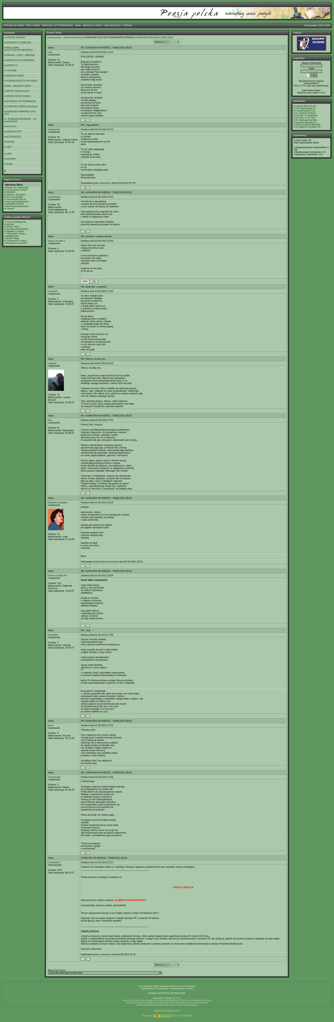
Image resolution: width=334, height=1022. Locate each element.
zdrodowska (54, 197)
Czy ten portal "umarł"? (17, 190)
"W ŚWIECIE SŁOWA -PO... (308, 127)
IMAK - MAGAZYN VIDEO (88, 25)
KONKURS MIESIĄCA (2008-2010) (155, 37)
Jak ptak (10, 224)
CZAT (9, 147)
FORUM (127, 25)
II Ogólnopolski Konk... (306, 111)
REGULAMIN (33, 25)
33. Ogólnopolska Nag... (306, 120)
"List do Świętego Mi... (16, 222)
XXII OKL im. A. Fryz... (306, 118)
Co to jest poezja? (14, 197)
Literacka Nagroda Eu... (306, 122)
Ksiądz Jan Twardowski (17, 187)
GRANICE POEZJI (15, 204)
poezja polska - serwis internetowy (65, 37)
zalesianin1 (54, 129)
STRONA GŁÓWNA (13, 25)
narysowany (54, 777)
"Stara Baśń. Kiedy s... (16, 233)
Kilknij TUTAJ (300, 86)
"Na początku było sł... (16, 199)
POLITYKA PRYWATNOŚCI (19, 50)
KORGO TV (11, 65)
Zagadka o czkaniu (15, 231)
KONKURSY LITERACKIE (18, 42)
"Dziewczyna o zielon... (17, 240)
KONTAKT (11, 159)
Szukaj (9, 164)
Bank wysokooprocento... (18, 206)
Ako (50, 420)
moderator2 (54, 862)
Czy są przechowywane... (18, 201)
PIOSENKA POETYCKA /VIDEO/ (21, 81)
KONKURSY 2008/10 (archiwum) (21, 106)
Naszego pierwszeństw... (18, 229)
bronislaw (53, 635)
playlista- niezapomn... (16, 194)
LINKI (9, 154)
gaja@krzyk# (12, 236)
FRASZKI (10, 192)
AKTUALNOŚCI (112, 25)
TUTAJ (321, 93)
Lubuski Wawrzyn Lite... (306, 106)
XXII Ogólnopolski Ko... (306, 108)
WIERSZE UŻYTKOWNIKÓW (57, 25)
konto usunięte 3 (56, 240)
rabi (50, 52)
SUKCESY (11, 126)
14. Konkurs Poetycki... (306, 113)
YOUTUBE (11, 70)
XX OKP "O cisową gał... (307, 115)
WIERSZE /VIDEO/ (15, 75)
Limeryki (10, 208)
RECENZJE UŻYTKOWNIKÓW (21, 101)
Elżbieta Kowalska (57, 502)
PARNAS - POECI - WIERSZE (20, 55)
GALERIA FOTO (14, 131)
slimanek (52, 291)
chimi (320, 154)
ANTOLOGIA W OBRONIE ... (309, 125)
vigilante (52, 363)
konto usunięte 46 (57, 575)
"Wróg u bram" (13, 226)
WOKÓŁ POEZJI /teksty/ (17, 91)
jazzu (51, 725)
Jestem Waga (12, 238)
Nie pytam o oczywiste (16, 243)
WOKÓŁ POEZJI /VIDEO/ (18, 96)
